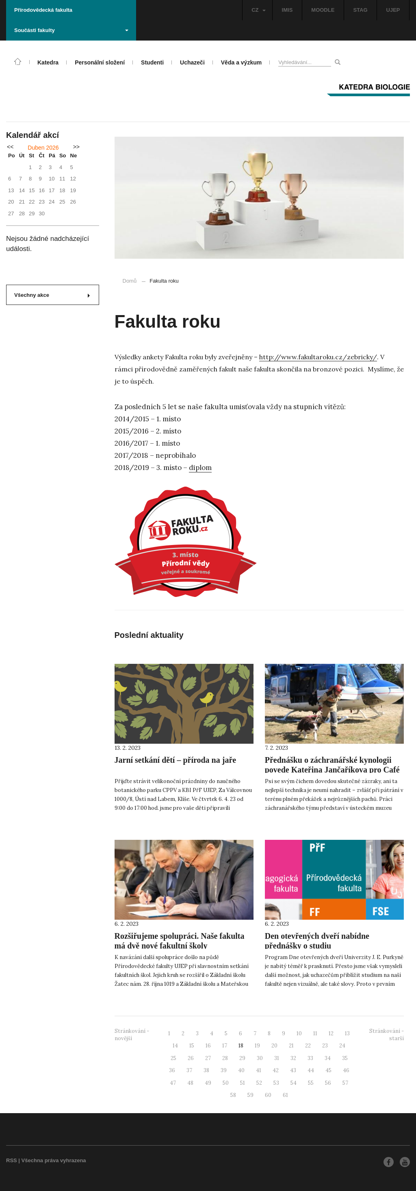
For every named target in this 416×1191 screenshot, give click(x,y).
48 (190, 1082)
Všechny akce (52, 295)
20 (274, 1045)
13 (347, 1033)
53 (276, 1082)
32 (293, 1058)
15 (191, 1045)
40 (241, 1070)
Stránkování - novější (132, 1035)
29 (242, 1058)
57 (345, 1082)
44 (311, 1070)
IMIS (287, 10)
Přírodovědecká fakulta (43, 10)
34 (328, 1058)
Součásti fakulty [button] (71, 30)
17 (224, 1045)
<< (10, 147)
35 (345, 1058)
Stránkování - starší (386, 1035)
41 (258, 1070)
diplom (200, 467)
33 (310, 1058)
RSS (11, 1160)
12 (331, 1033)
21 (291, 1045)
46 (346, 1070)
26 (191, 1058)
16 (208, 1045)
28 (225, 1058)
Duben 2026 (43, 147)
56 (328, 1082)
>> (76, 147)
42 (276, 1070)
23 (325, 1045)
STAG (360, 10)
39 (224, 1070)
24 (342, 1045)
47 (173, 1082)
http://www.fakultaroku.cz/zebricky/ (318, 357)
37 (189, 1070)
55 (311, 1082)
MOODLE (322, 10)
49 (208, 1082)
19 (257, 1045)
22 (308, 1045)
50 (226, 1082)
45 (328, 1070)
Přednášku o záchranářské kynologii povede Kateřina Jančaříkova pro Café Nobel (332, 769)
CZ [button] (258, 10)
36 (172, 1070)
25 (173, 1058)
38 (206, 1070)
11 (315, 1033)
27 (208, 1058)
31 (276, 1058)
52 (259, 1082)
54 (293, 1082)
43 (293, 1070)
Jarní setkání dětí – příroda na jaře (175, 759)
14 (175, 1045)
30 (260, 1058)
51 (242, 1082)
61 (285, 1095)
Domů (130, 281)
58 (233, 1095)
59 (250, 1095)
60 (268, 1095)
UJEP (393, 10)
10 (299, 1033)
